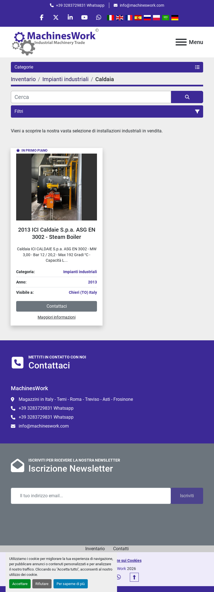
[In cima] (134, 577)
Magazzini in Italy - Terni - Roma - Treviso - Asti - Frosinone (76, 399)
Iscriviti (187, 495)
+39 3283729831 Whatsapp (80, 5)
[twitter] (56, 17)
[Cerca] (91, 97)
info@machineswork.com (142, 5)
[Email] (91, 496)
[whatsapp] (99, 17)
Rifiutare (41, 584)
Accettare (20, 584)
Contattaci (57, 306)
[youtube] (84, 17)
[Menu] (181, 42)
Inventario (95, 548)
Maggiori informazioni (57, 317)
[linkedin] (70, 17)
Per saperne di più (71, 584)
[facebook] (42, 17)
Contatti (121, 548)
